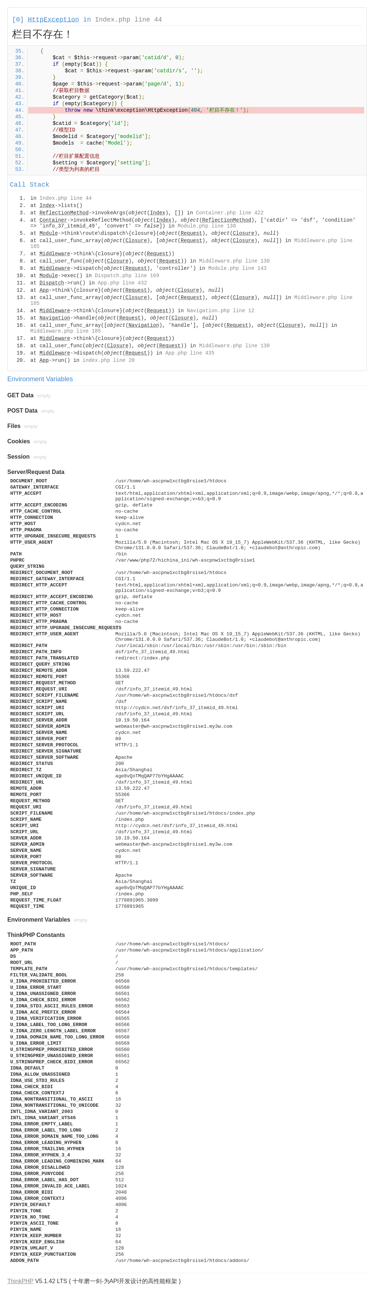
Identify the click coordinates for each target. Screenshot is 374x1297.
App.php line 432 (122, 283)
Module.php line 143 (237, 268)
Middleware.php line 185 (65, 331)
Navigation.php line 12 (221, 311)
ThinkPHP (20, 1281)
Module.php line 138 (207, 226)
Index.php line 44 (128, 19)
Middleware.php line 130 (234, 261)
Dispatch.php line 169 (127, 276)
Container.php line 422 (230, 213)
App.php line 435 (189, 353)
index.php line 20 (109, 360)
